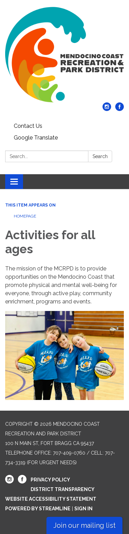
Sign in (83, 508)
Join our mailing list (84, 525)
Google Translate (36, 137)
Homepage (25, 216)
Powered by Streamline (38, 508)
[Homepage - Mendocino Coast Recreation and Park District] (64, 54)
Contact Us (28, 126)
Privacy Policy (50, 479)
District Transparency (63, 489)
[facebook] (119, 109)
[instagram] (107, 109)
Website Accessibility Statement (50, 499)
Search (100, 156)
